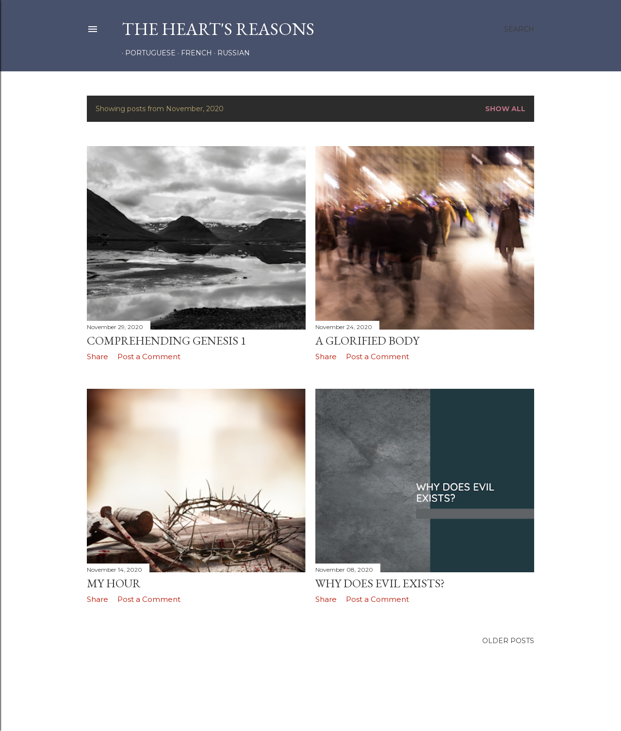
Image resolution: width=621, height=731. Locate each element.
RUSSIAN (230, 53)
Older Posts (508, 640)
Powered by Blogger (310, 701)
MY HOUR (114, 583)
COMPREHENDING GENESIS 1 (166, 340)
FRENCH (193, 53)
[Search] (519, 29)
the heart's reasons (218, 28)
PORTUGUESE (147, 53)
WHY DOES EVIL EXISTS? (380, 583)
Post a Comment (148, 356)
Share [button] (97, 356)
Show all (505, 108)
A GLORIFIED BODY (367, 340)
